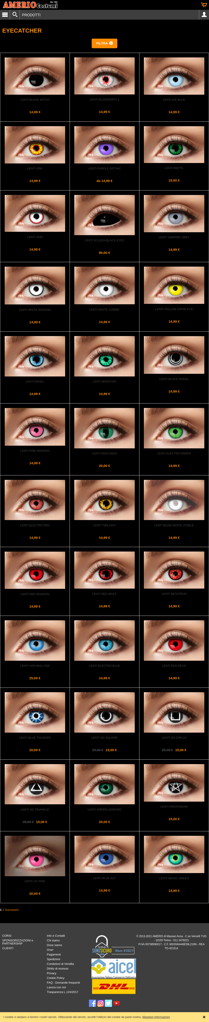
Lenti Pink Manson (35, 450)
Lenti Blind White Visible (174, 525)
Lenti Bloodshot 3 (104, 99)
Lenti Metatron (174, 594)
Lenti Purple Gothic (104, 168)
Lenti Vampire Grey (174, 237)
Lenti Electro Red (35, 525)
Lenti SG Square (104, 737)
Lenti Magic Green (174, 878)
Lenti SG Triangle (35, 809)
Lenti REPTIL (174, 168)
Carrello (204, 5)
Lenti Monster (104, 381)
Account (204, 15)
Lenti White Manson (35, 309)
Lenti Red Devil (174, 665)
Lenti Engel (34, 381)
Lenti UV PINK (35, 881)
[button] (104, 43)
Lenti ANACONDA (104, 453)
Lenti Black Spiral (174, 379)
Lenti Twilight (104, 525)
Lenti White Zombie (104, 309)
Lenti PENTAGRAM (174, 806)
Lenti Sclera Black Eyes (104, 240)
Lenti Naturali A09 (35, 665)
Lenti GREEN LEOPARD (104, 809)
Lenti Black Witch (35, 99)
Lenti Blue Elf (104, 878)
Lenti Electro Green (174, 453)
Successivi (12, 909)
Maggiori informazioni (156, 1017)
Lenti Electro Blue (104, 665)
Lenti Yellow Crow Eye (174, 309)
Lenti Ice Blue (174, 99)
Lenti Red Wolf (104, 594)
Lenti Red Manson (35, 594)
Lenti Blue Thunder (35, 737)
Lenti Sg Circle (174, 737)
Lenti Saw (35, 237)
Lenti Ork (35, 168)
